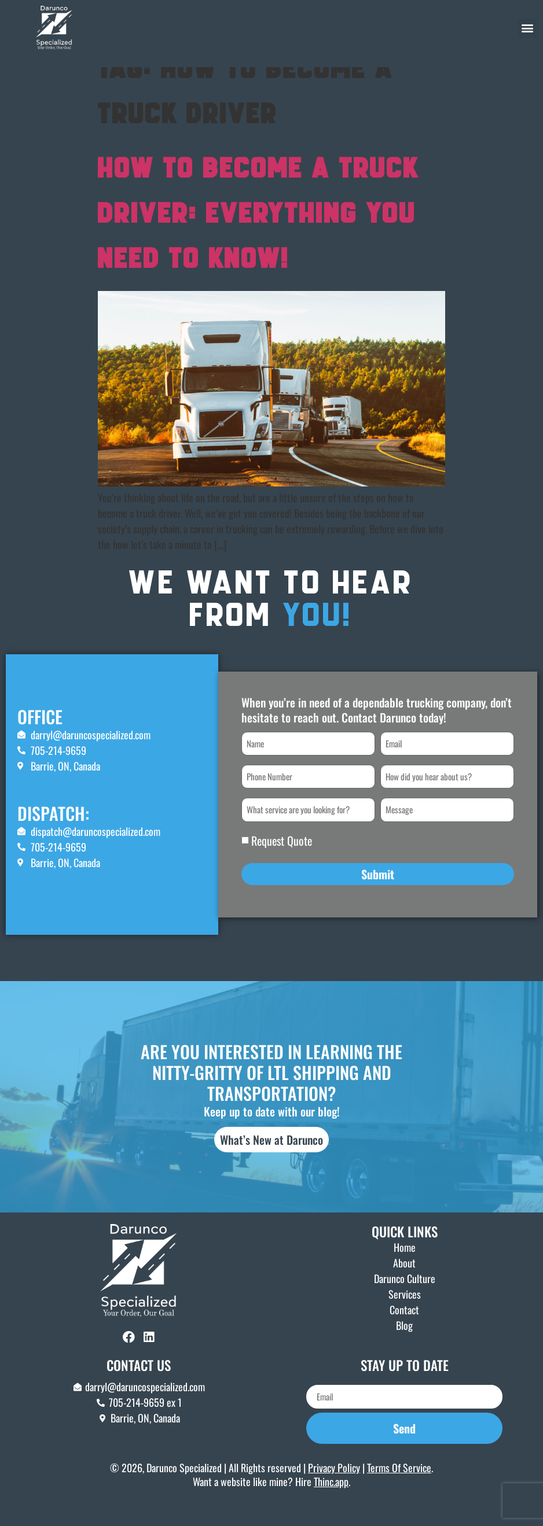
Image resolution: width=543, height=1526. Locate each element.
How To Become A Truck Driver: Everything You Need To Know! (258, 238)
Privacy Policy (334, 1491)
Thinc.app (331, 1505)
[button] (527, 28)
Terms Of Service (399, 1491)
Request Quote (281, 863)
